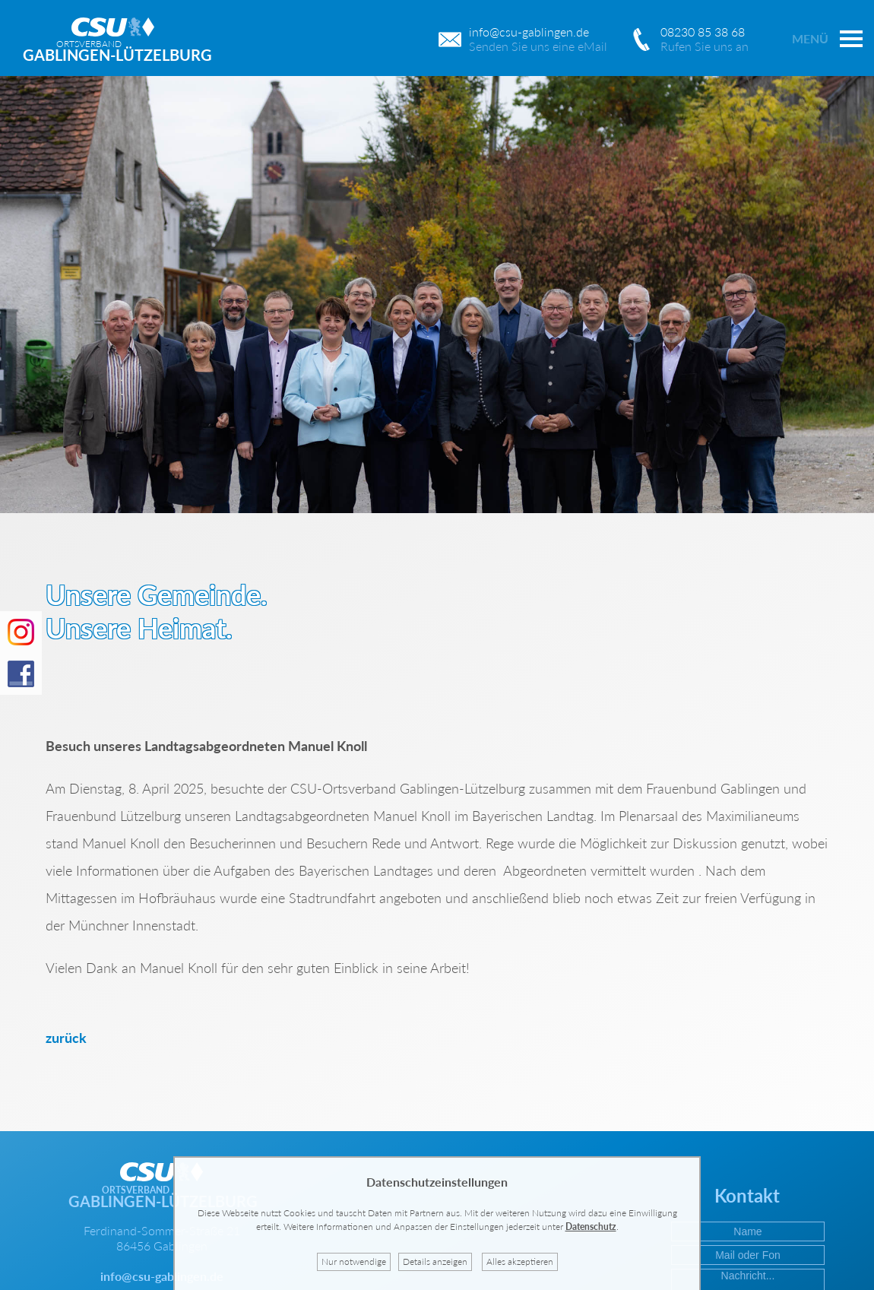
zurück (66, 1037)
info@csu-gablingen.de (161, 1276)
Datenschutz (590, 1226)
